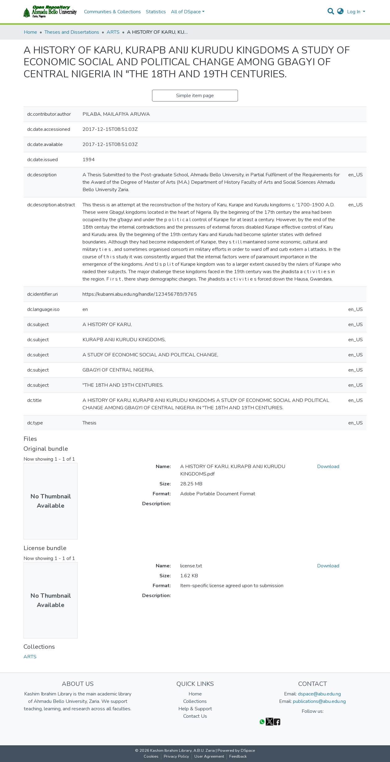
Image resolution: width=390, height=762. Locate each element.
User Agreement (209, 756)
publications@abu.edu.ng (319, 701)
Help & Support (195, 708)
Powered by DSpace (236, 750)
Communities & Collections (112, 11)
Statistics (156, 11)
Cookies (151, 756)
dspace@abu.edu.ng (319, 694)
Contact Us (195, 716)
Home (30, 32)
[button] (340, 11)
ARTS (113, 32)
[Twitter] (269, 721)
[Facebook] (277, 721)
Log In (354, 11)
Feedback (238, 756)
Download (328, 466)
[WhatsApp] (262, 721)
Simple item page (195, 95)
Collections (195, 701)
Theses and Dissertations (72, 32)
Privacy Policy (176, 756)
